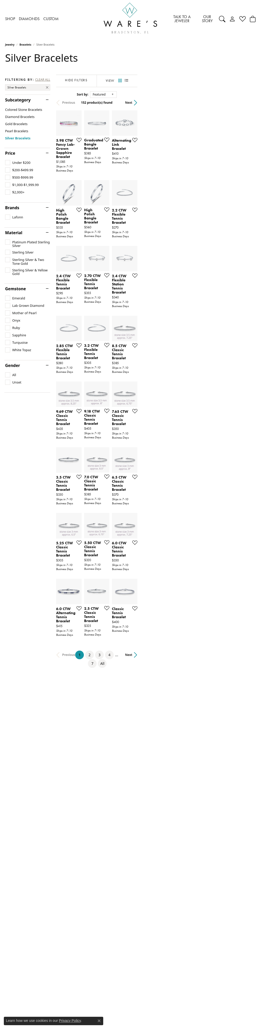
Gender (12, 365)
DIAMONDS (29, 18)
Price (10, 153)
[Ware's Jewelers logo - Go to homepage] (130, 19)
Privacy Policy (70, 1021)
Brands (12, 208)
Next (247, 102)
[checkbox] (17, 162)
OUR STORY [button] (207, 18)
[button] (222, 19)
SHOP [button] (10, 18)
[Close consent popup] (99, 1020)
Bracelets (25, 44)
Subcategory (18, 100)
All (183, 843)
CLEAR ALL (42, 79)
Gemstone (15, 289)
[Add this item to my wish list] (117, 179)
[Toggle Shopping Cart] (253, 19)
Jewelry (10, 44)
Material (13, 233)
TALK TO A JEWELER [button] (182, 18)
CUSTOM (51, 18)
